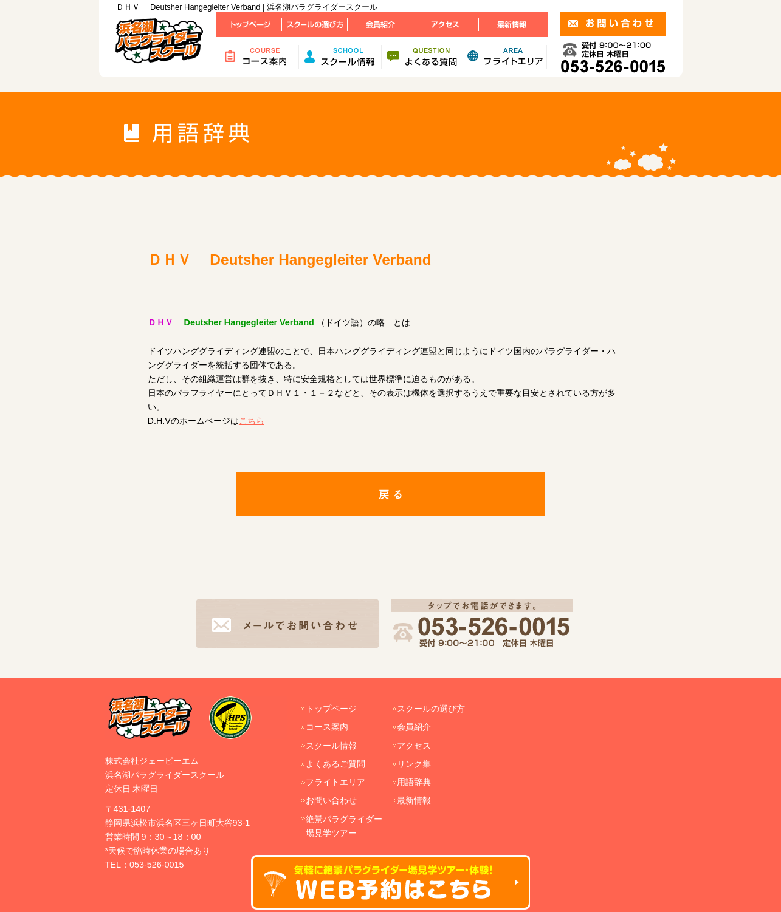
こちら (251, 421)
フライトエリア (335, 782)
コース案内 (327, 727)
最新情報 (414, 800)
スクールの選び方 (431, 708)
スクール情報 (331, 745)
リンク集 (414, 764)
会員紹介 (414, 727)
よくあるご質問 (335, 764)
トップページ (331, 708)
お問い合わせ (331, 800)
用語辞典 (414, 782)
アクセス (414, 745)
